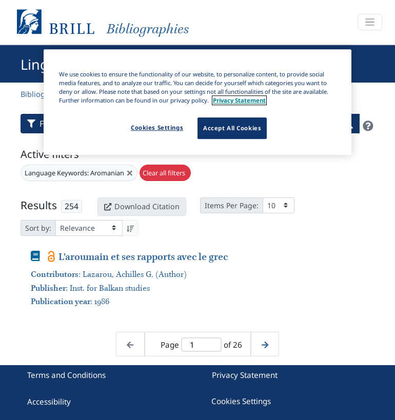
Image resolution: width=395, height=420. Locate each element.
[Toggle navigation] (370, 22)
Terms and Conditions (66, 375)
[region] (197, 102)
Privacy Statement (245, 375)
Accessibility (49, 401)
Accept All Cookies (232, 128)
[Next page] (265, 344)
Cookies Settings (241, 401)
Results (39, 205)
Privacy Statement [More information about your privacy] (239, 100)
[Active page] (201, 344)
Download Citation (141, 206)
